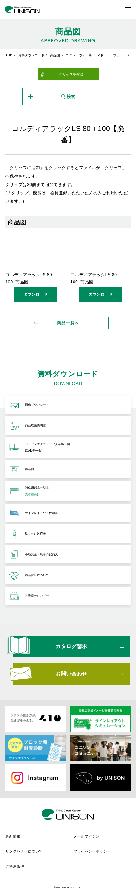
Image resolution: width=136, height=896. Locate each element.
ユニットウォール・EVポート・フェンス (96, 55)
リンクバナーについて (24, 851)
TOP (8, 55)
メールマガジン (87, 836)
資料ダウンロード (31, 55)
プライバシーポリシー (92, 851)
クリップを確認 (71, 74)
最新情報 (12, 836)
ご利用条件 (14, 866)
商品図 (55, 55)
